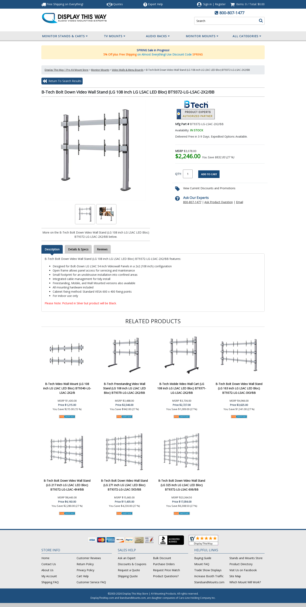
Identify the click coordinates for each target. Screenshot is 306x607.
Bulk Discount (162, 558)
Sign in (207, 4)
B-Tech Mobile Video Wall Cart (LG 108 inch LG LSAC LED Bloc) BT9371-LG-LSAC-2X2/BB (181, 388)
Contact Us (48, 564)
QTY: (178, 174)
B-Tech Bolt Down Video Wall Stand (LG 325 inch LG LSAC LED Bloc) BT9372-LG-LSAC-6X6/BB (181, 485)
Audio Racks (158, 36)
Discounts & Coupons (132, 564)
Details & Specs (78, 249)
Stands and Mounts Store (246, 558)
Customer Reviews (89, 558)
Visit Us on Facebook (243, 570)
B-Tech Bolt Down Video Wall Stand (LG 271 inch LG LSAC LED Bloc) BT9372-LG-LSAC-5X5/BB (124, 485)
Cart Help (83, 576)
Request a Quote (129, 570)
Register (220, 4)
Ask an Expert (127, 558)
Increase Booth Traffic (209, 576)
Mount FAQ (201, 564)
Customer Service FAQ (91, 582)
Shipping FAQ (50, 582)
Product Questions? (166, 576)
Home (45, 558)
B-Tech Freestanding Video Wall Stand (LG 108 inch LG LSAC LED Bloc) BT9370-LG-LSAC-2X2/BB (124, 388)
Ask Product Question (218, 202)
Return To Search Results (62, 81)
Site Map (235, 576)
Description (52, 249)
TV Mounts (114, 36)
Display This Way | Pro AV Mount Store (66, 70)
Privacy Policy (85, 570)
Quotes (115, 4)
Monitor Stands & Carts (65, 36)
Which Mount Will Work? (245, 582)
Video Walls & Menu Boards (127, 70)
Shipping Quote (128, 576)
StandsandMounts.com (209, 582)
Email (239, 202)
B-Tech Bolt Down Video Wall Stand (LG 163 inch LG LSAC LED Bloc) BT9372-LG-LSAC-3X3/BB (239, 388)
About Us (47, 570)
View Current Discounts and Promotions (209, 188)
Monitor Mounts (202, 36)
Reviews (102, 249)
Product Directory (241, 564)
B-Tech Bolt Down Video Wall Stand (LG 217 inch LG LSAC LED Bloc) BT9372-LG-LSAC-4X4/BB (67, 485)
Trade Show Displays (208, 570)
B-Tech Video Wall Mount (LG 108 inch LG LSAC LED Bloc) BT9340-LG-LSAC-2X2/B (67, 388)
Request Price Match (166, 570)
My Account (49, 576)
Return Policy (85, 564)
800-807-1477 (231, 13)
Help (153, 4)
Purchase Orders (164, 564)
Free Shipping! (62, 4)
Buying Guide (202, 558)
